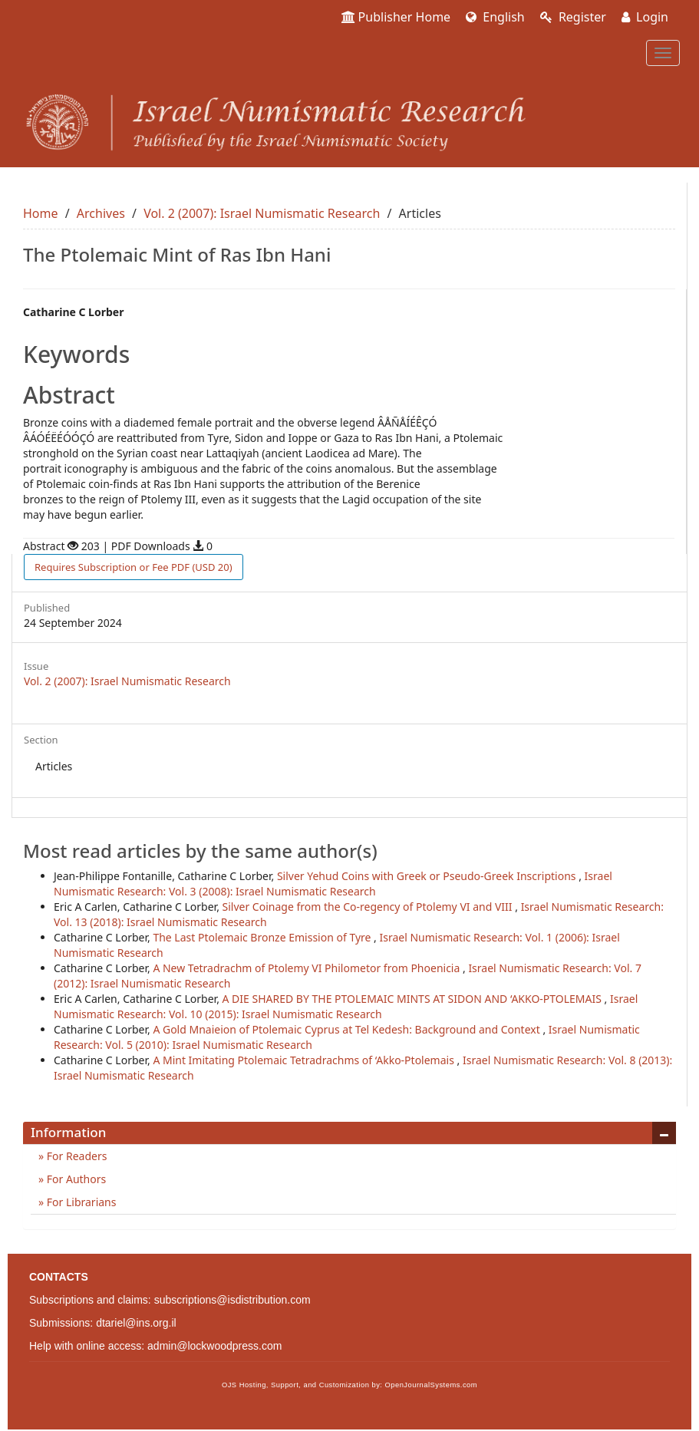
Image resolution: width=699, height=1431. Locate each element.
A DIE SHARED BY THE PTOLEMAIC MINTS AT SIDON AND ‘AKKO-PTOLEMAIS (414, 998)
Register (573, 16)
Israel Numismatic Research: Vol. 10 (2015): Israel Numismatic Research (346, 1006)
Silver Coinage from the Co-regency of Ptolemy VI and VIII (369, 906)
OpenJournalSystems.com (431, 1385)
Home (40, 213)
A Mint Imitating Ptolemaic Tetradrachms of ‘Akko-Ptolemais (305, 1060)
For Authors (75, 1179)
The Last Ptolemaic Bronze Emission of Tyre (263, 937)
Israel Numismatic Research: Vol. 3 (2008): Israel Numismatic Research (333, 883)
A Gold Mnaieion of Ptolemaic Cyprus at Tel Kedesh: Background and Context (347, 1029)
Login (645, 16)
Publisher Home (396, 16)
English (495, 16)
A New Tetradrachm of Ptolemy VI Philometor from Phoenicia (308, 968)
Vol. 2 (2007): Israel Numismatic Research (261, 213)
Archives (101, 213)
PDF (133, 567)
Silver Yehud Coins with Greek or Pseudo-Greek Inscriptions (428, 876)
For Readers (75, 1156)
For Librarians (80, 1202)
